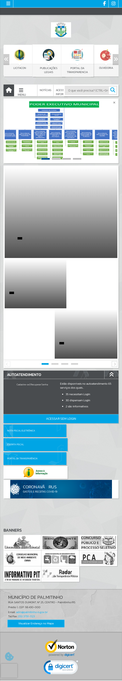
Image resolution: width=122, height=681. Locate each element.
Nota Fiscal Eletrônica (21, 380)
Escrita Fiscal (73, 380)
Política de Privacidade (61, 676)
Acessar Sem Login (61, 368)
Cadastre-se (23, 334)
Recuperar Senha (39, 334)
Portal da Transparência (22, 394)
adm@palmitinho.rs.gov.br (32, 534)
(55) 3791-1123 (26, 538)
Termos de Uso (61, 672)
